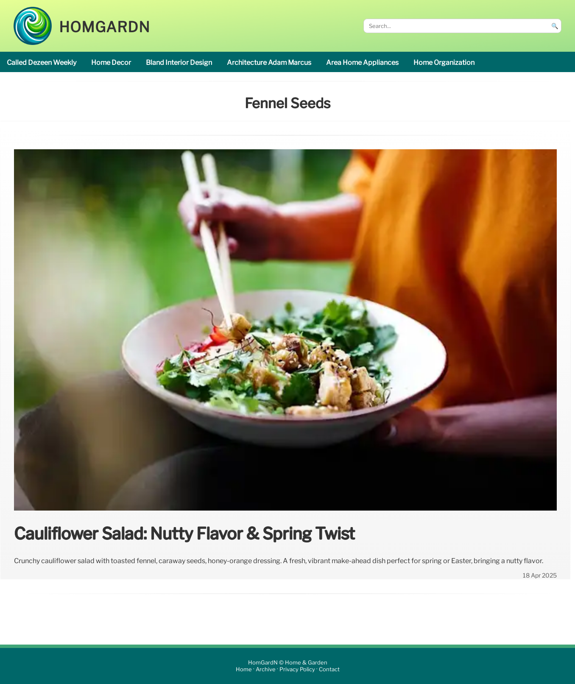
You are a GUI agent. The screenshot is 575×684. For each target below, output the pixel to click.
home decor (111, 63)
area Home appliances (362, 63)
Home (244, 669)
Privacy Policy (297, 669)
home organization (444, 63)
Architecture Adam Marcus (269, 63)
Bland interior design (179, 63)
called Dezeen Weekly (41, 63)
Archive (266, 669)
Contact (329, 669)
